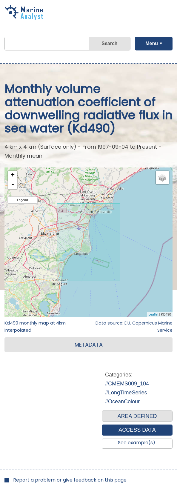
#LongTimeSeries (126, 393)
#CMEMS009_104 (127, 384)
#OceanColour (122, 402)
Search (109, 43)
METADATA (89, 344)
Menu (151, 43)
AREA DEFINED (137, 416)
